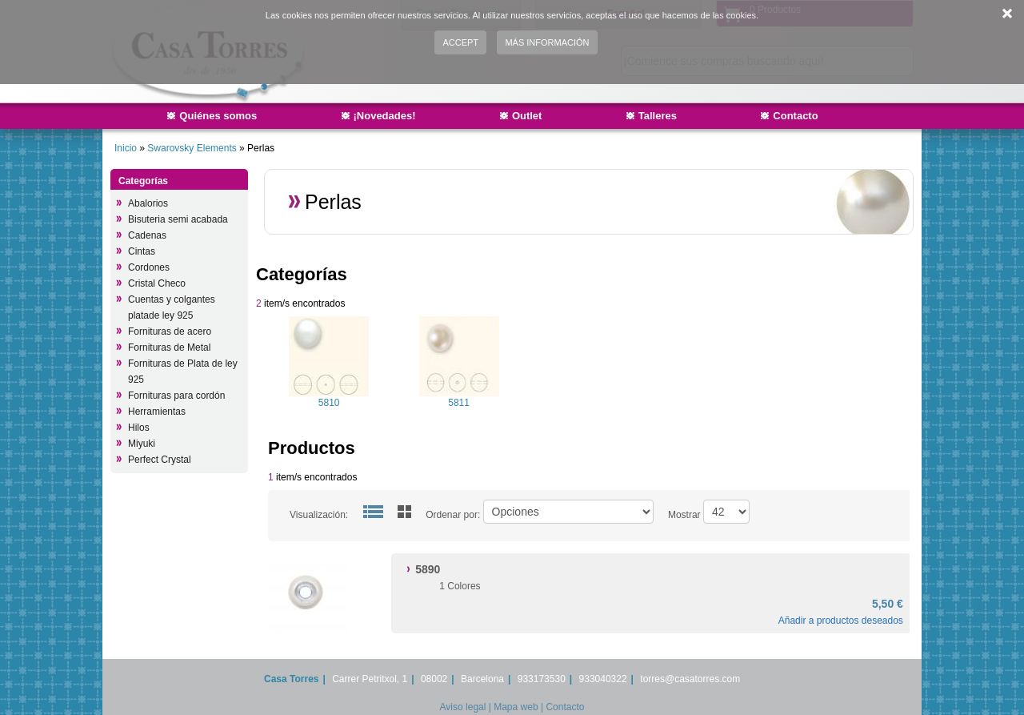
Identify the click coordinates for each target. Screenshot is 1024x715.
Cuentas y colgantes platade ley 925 (171, 307)
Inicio (125, 148)
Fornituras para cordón (176, 395)
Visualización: (319, 514)
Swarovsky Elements (193, 148)
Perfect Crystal (159, 459)
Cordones (149, 267)
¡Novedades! (385, 116)
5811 (459, 402)
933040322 (603, 679)
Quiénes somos (218, 116)
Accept (460, 42)
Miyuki (141, 443)
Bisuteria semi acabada (178, 219)
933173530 (542, 679)
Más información (547, 42)
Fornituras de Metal (169, 347)
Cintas (141, 251)
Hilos (139, 427)
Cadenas (147, 235)
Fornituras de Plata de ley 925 (183, 371)
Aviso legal (463, 707)
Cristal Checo (157, 283)
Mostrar (684, 514)
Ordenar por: (453, 514)
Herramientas (157, 411)
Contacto (795, 116)
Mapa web (516, 707)
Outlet (527, 116)
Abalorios (148, 203)
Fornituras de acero (169, 331)
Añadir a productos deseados (840, 620)
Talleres (657, 116)
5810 (329, 402)
